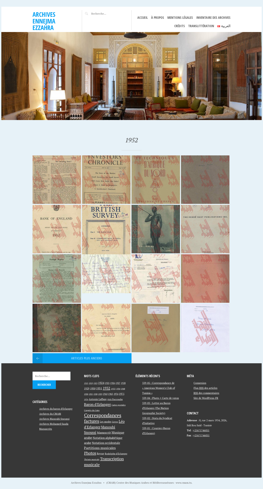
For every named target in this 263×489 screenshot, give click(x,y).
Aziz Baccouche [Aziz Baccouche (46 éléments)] (115, 399)
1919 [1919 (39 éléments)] (91, 383)
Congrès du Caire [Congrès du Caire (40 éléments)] (92, 410)
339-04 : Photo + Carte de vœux (160, 398)
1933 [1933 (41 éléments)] (113, 388)
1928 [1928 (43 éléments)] (123, 383)
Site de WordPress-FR (206, 398)
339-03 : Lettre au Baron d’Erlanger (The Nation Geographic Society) (156, 408)
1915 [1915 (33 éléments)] (86, 383)
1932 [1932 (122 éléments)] (106, 388)
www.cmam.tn (184, 482)
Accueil (142, 17)
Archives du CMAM (50, 413)
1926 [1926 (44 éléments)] (112, 383)
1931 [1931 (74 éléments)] (99, 388)
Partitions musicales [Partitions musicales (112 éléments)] (100, 448)
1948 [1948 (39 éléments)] (123, 388)
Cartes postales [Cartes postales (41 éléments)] (119, 405)
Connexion (200, 383)
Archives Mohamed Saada (53, 423)
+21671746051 (201, 430)
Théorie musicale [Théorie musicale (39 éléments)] (91, 459)
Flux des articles (205, 388)
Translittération (201, 26)
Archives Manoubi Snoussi (54, 418)
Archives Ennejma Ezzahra (44, 21)
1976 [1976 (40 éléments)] (86, 399)
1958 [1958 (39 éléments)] (95, 394)
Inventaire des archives (213, 17)
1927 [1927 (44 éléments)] (118, 383)
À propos (157, 17)
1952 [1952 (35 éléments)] (91, 394)
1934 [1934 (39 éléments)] (118, 388)
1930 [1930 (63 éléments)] (92, 388)
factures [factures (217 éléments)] (91, 421)
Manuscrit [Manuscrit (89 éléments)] (104, 432)
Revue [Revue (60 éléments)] (100, 453)
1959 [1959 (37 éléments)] (100, 394)
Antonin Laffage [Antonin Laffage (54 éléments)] (98, 399)
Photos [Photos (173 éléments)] (90, 453)
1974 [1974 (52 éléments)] (116, 393)
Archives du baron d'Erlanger (55, 408)
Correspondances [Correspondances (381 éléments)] (102, 415)
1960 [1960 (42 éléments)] (105, 394)
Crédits (179, 26)
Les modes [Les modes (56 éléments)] (105, 421)
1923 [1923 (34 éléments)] (95, 383)
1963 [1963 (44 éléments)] (110, 394)
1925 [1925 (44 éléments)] (107, 383)
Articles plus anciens (86, 358)
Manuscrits (45, 428)
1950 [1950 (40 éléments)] (86, 394)
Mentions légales (180, 17)
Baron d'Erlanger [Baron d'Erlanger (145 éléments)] (97, 404)
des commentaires (206, 393)
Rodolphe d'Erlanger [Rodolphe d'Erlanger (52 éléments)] (116, 453)
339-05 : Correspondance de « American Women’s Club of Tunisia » (158, 388)
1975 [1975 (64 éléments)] (121, 393)
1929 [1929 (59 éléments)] (86, 388)
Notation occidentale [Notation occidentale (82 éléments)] (106, 443)
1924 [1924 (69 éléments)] (101, 383)
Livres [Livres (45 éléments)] (115, 421)
